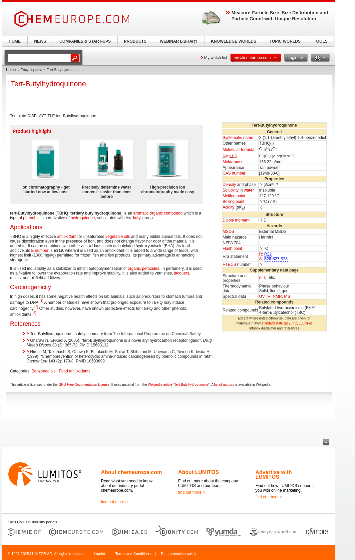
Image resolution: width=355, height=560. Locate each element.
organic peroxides (144, 268)
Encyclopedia (31, 70)
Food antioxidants (75, 371)
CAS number (234, 173)
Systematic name (238, 137)
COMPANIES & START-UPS (85, 41)
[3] (34, 313)
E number (39, 250)
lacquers (181, 273)
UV (261, 296)
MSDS (228, 231)
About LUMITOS (198, 472)
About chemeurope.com (131, 472)
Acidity (228, 207)
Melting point (234, 196)
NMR (277, 296)
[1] (41, 301)
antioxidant (66, 236)
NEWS (40, 41)
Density (229, 184)
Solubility (231, 190)
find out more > (114, 501)
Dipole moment (236, 220)
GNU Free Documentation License (84, 384)
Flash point (232, 248)
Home (11, 70)
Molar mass (233, 162)
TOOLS (320, 41)
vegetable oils (118, 236)
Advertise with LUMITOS (273, 474)
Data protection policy (178, 554)
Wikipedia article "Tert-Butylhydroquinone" (179, 384)
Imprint (99, 554)
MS (287, 296)
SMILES (230, 156)
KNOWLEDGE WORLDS (233, 41)
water (249, 190)
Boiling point (233, 201)
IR (268, 296)
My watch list (215, 57)
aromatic (141, 213)
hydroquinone (83, 218)
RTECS (229, 264)
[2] (36, 307)
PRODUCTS (135, 41)
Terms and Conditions (133, 554)
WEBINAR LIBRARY (179, 41)
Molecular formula (238, 149)
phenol (29, 218)
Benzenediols (44, 371)
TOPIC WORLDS (284, 41)
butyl (137, 218)
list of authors (224, 384)
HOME (15, 41)
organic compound (166, 213)
